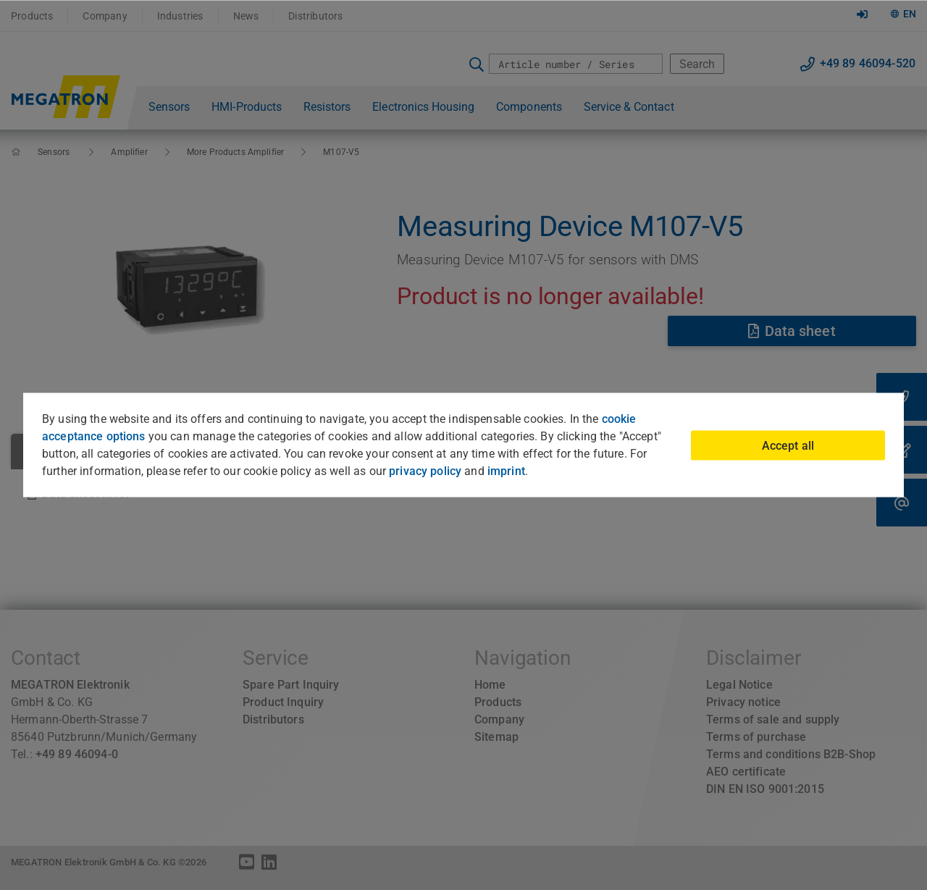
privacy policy (425, 471)
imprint (506, 471)
